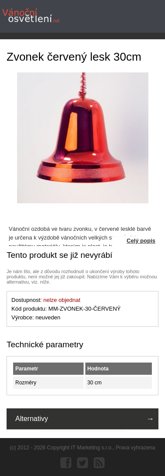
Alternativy (31, 418)
